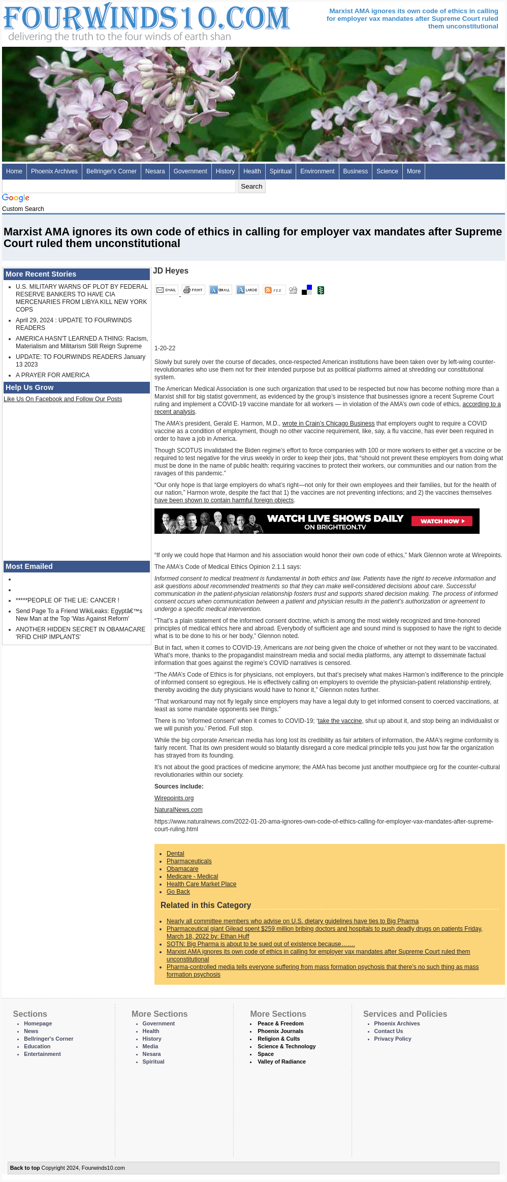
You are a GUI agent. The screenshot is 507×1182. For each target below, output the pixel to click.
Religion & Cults (279, 1039)
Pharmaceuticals (189, 861)
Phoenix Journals (280, 1031)
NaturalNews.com (178, 809)
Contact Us (388, 1031)
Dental (175, 853)
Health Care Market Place (201, 884)
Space (266, 1054)
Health (252, 171)
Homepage (38, 1023)
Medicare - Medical (192, 876)
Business (355, 171)
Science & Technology (286, 1046)
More (414, 171)
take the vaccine (340, 720)
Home (14, 171)
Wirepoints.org (174, 798)
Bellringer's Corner (111, 171)
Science (387, 171)
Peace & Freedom (281, 1023)
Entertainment (42, 1054)
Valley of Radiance (282, 1061)
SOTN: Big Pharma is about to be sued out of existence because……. (261, 944)
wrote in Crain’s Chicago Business (328, 423)
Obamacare (183, 868)
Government (190, 171)
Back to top (25, 1168)
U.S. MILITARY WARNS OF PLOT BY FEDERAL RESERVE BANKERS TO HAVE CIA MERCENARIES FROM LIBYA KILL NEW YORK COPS (82, 298)
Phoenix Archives (54, 171)
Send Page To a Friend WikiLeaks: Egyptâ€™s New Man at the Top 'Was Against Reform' (79, 615)
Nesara (155, 171)
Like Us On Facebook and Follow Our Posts (63, 399)
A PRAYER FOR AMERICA (52, 375)
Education (37, 1046)
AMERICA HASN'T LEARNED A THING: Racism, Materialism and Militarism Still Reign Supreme (82, 342)
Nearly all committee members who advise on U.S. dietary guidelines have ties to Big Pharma (293, 921)
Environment (317, 171)
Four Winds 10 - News (103, 20)
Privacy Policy (392, 1039)
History (225, 171)
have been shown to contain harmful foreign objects (224, 500)
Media (151, 1046)
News (31, 1031)
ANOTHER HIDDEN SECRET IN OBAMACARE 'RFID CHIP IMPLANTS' (80, 633)
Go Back (178, 891)
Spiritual (281, 171)
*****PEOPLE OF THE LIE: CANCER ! (67, 600)
